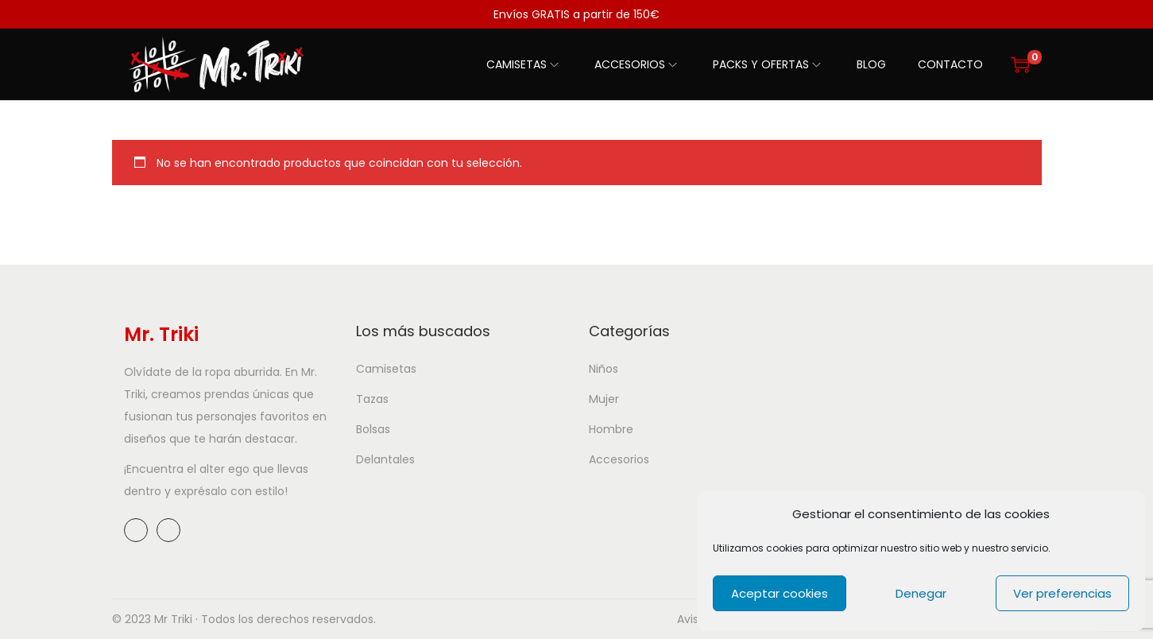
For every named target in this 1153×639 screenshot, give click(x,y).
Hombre (611, 429)
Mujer (604, 399)
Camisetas (386, 369)
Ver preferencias (1062, 593)
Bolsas (373, 429)
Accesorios (619, 459)
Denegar (921, 593)
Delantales (385, 459)
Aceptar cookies (779, 593)
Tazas (372, 399)
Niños (603, 369)
